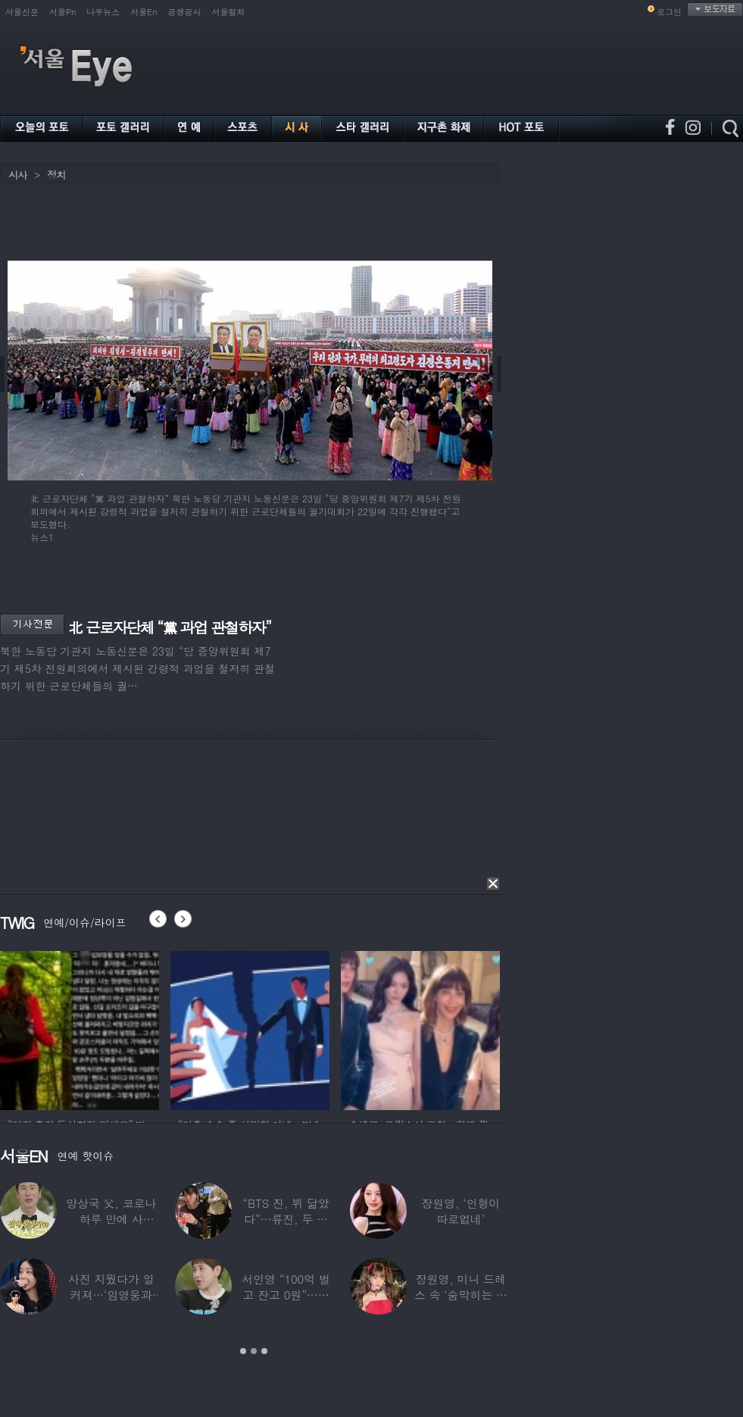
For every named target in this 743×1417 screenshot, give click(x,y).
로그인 (669, 11)
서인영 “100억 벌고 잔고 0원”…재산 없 (285, 1294)
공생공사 (184, 11)
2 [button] (254, 1351)
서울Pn (62, 11)
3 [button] (264, 1351)
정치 (56, 174)
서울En (143, 11)
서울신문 (22, 11)
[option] (79, 1028)
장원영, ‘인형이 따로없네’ (460, 1211)
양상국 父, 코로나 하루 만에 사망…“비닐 (111, 1219)
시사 (17, 174)
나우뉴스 (103, 11)
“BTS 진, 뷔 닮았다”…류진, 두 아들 (285, 1219)
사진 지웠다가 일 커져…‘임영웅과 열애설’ (111, 1294)
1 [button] (243, 1351)
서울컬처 (228, 11)
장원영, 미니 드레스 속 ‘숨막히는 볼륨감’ (460, 1294)
